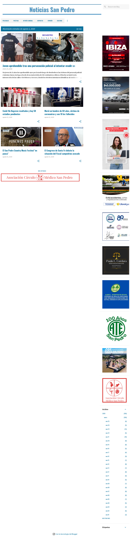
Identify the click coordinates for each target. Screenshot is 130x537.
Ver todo (79, 29)
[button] (80, 81)
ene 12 (107, 472)
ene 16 (107, 456)
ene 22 (107, 433)
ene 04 (107, 503)
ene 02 (107, 511)
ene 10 (107, 480)
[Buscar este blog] (118, 6)
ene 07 (107, 491)
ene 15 (107, 460)
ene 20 (107, 441)
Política (16, 21)
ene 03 (107, 507)
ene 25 (107, 421)
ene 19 (107, 444)
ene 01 (107, 515)
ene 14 (107, 464)
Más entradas (42, 171)
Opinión (50, 21)
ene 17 (107, 452)
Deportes (40, 21)
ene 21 (107, 437)
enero (105, 417)
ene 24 (107, 425)
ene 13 (107, 468)
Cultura (59, 21)
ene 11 (107, 476)
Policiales (6, 21)
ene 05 (107, 499)
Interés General (28, 21)
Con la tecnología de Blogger (65, 534)
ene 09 (107, 483)
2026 (103, 413)
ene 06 (107, 495)
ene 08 (107, 487)
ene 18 (107, 448)
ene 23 (107, 429)
